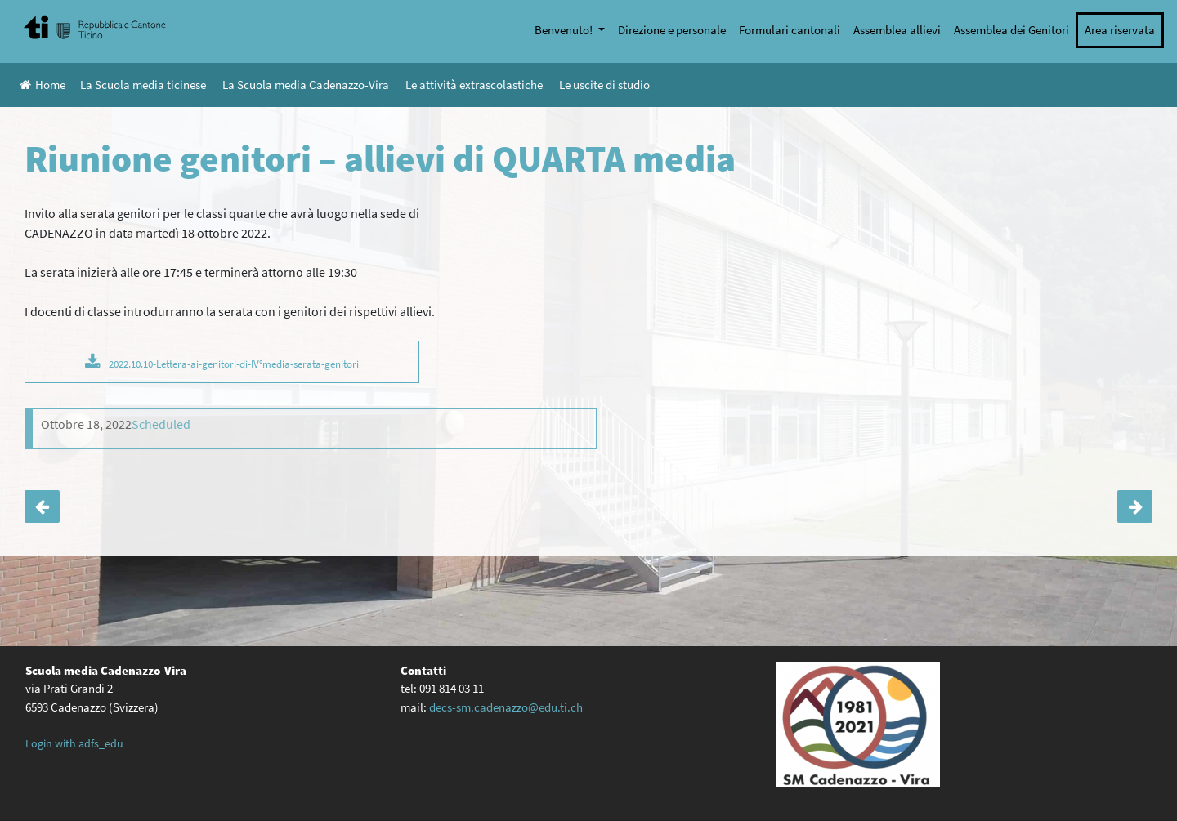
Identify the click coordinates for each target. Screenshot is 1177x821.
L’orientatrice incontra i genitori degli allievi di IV (42, 506)
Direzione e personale (672, 30)
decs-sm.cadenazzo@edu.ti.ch (506, 707)
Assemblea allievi (897, 30)
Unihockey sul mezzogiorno (1134, 506)
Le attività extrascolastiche (474, 84)
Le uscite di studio (604, 84)
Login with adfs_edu (74, 743)
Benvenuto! (565, 30)
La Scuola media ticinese (143, 84)
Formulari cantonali (789, 30)
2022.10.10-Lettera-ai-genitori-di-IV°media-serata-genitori (234, 363)
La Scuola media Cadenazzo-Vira (305, 84)
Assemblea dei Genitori (1011, 30)
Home (42, 84)
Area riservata (1120, 30)
